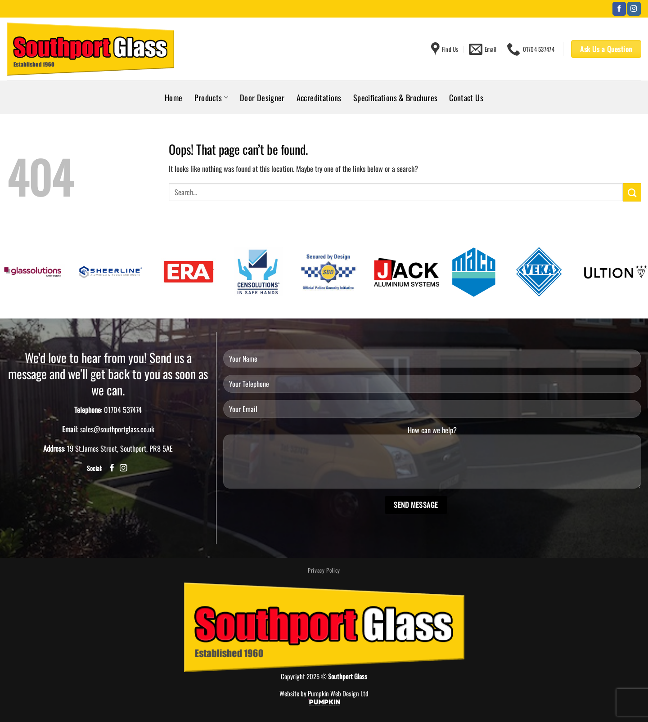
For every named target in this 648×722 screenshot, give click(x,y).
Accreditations (319, 97)
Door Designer (262, 97)
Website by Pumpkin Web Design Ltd (324, 693)
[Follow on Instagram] (634, 9)
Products (211, 97)
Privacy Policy (324, 570)
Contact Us (466, 97)
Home (173, 97)
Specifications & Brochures (395, 97)
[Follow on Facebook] (619, 9)
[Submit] (632, 192)
